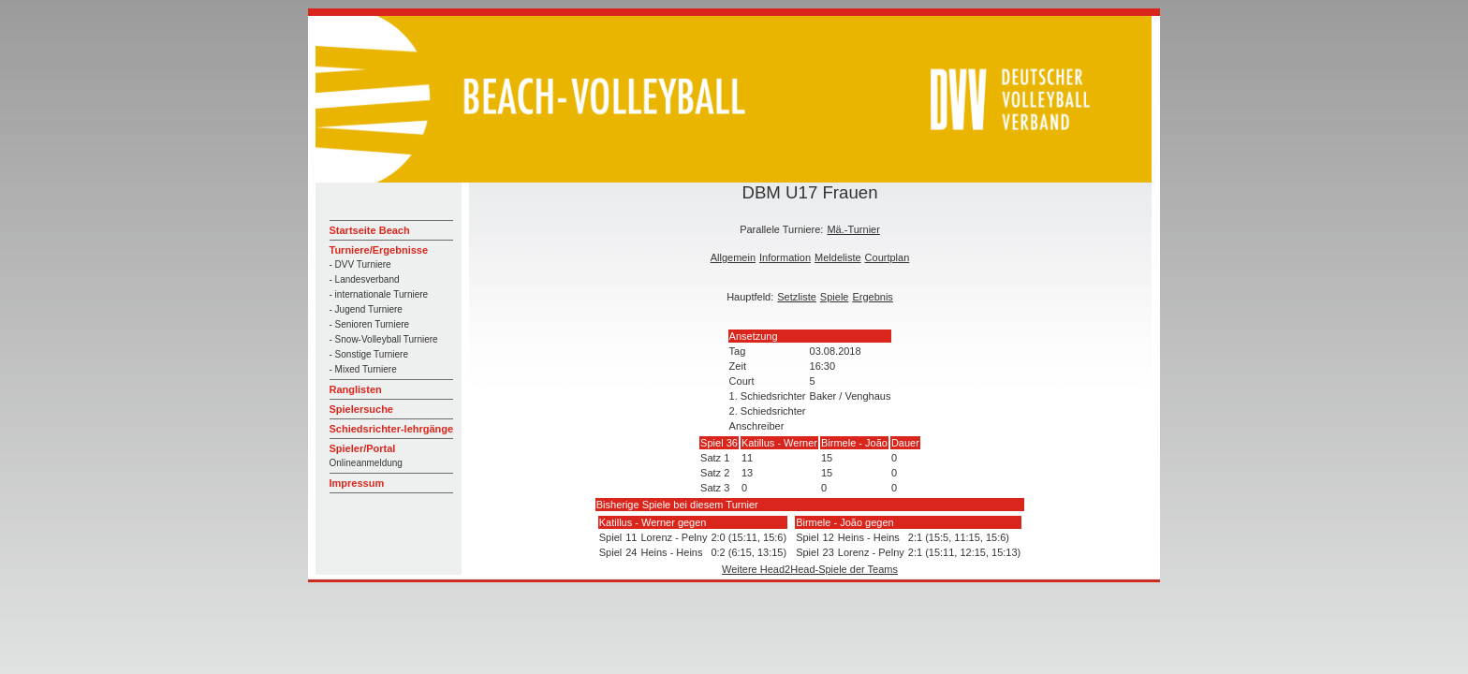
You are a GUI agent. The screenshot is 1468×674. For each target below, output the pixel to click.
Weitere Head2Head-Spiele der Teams (810, 569)
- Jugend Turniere (366, 309)
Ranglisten (356, 389)
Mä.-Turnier (853, 229)
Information (785, 257)
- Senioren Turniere (370, 324)
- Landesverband (365, 279)
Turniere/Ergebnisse (379, 250)
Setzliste (796, 296)
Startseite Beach (370, 230)
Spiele (834, 296)
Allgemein (733, 257)
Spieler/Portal (363, 448)
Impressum (357, 483)
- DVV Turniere (360, 264)
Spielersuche (361, 409)
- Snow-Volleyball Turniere (384, 339)
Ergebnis (872, 296)
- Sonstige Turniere (369, 354)
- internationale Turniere (379, 294)
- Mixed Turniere (363, 369)
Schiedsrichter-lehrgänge (392, 428)
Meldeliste (838, 257)
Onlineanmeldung (366, 463)
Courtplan (887, 257)
